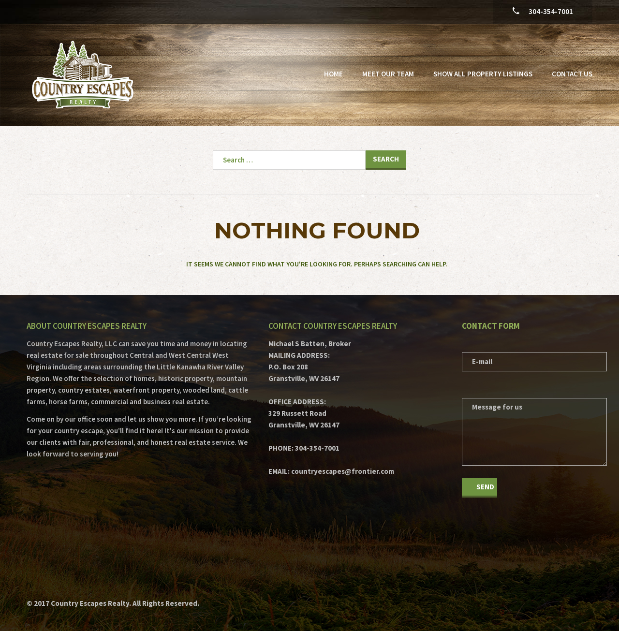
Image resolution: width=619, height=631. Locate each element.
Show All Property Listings (482, 73)
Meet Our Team (388, 73)
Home (333, 73)
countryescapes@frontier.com (342, 471)
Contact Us (572, 73)
